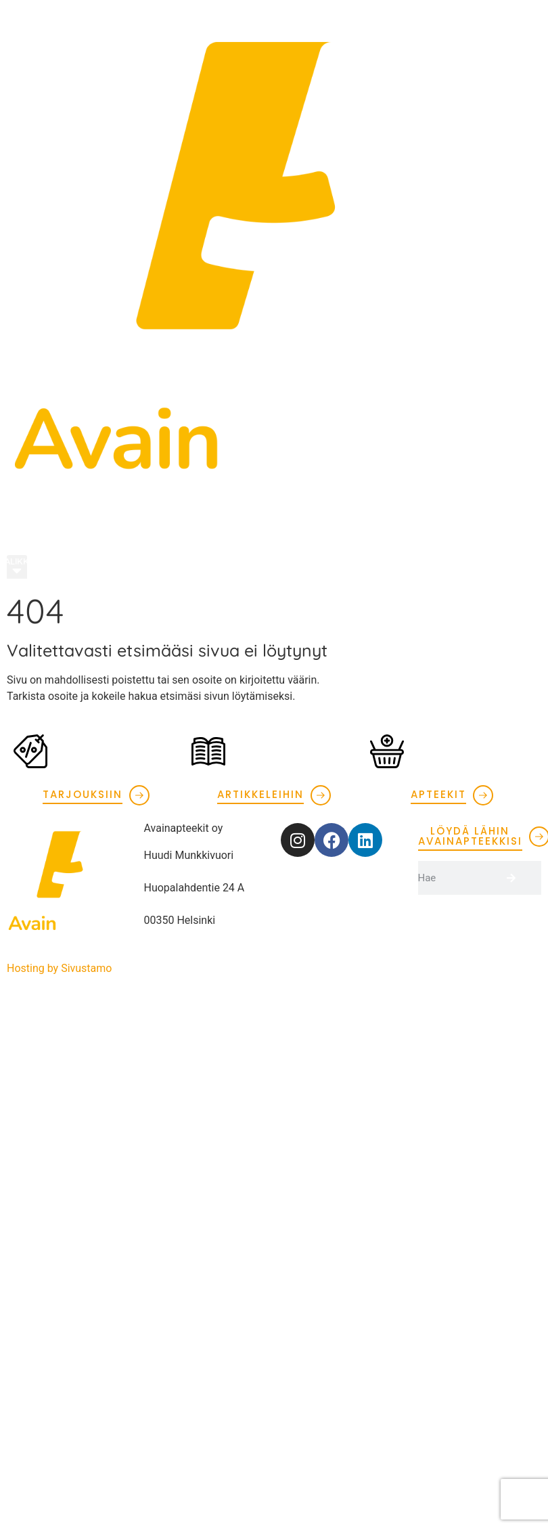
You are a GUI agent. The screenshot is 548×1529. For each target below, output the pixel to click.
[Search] (524, 878)
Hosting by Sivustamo (59, 968)
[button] (17, 568)
